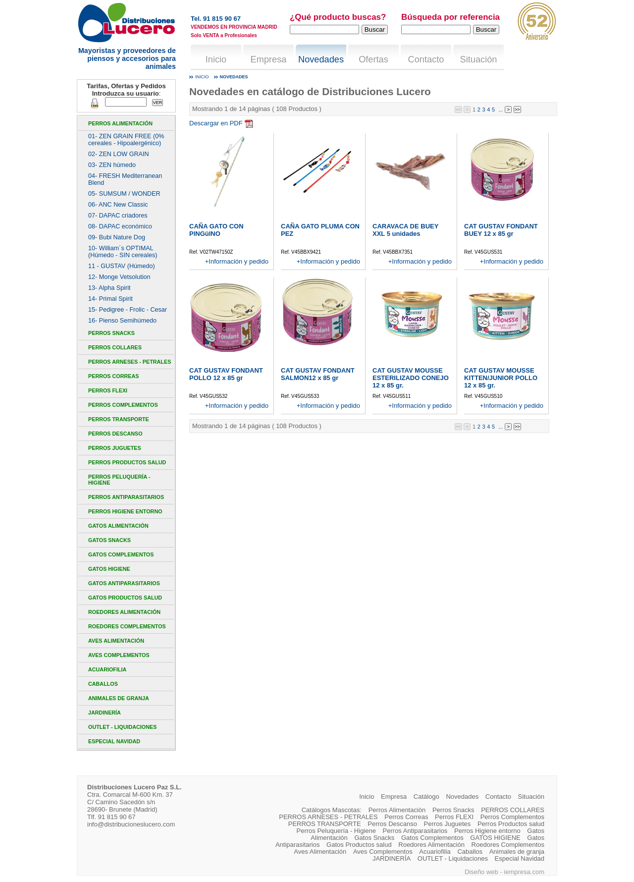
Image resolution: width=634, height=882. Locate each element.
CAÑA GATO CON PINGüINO (216, 229)
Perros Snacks (111, 333)
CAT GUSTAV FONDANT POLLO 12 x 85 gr (226, 374)
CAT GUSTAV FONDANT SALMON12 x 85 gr (318, 374)
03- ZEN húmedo (112, 165)
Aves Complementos (119, 655)
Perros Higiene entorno (125, 511)
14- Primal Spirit (110, 298)
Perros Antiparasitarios (126, 497)
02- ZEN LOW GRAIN (118, 154)
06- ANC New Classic (118, 204)
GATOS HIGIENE (109, 569)
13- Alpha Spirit (109, 287)
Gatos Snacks (109, 540)
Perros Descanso (115, 434)
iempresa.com (524, 872)
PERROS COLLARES (115, 347)
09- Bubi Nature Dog (116, 237)
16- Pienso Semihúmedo (122, 320)
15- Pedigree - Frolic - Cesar (127, 309)
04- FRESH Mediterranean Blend (125, 179)
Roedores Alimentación (124, 612)
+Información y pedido (236, 261)
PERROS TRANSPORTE (118, 419)
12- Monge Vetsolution (119, 277)
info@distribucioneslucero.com (131, 824)
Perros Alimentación (120, 123)
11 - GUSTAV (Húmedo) (121, 266)
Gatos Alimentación (118, 526)
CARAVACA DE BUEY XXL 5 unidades (405, 229)
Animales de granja (118, 698)
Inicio (216, 59)
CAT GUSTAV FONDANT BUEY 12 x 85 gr (501, 229)
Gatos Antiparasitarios (124, 583)
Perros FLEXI (107, 390)
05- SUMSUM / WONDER (124, 193)
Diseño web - (484, 872)
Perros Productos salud (127, 462)
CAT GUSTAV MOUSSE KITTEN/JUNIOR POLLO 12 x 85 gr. (500, 378)
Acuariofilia (107, 669)
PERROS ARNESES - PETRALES (129, 362)
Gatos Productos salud (125, 598)
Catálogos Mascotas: (332, 810)
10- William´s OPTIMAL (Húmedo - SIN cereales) (122, 252)
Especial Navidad (114, 741)
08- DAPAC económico (120, 226)
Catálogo (426, 796)
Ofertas (373, 59)
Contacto (426, 59)
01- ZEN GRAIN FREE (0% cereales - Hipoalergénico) (126, 140)
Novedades (321, 59)
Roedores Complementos (127, 626)
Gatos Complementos (121, 554)
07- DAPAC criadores (118, 215)
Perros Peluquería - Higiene (119, 480)
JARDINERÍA (104, 713)
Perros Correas (113, 376)
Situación (478, 59)
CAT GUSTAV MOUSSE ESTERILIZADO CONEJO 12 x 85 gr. (410, 378)
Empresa (269, 59)
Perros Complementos (123, 405)
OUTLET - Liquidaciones (122, 727)
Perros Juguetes (114, 448)
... (500, 109)
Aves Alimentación (116, 641)
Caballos (103, 684)
